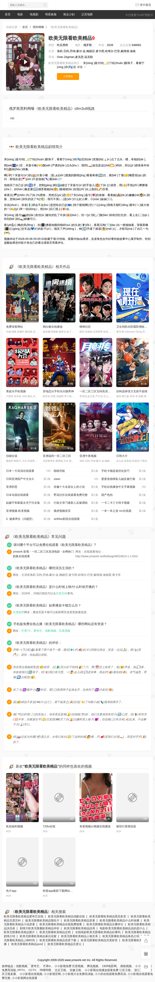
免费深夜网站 (14, 326)
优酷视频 (50, 630)
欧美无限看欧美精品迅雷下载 (58, 940)
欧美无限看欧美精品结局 (79, 928)
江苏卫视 (125, 970)
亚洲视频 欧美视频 (28, 511)
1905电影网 (109, 966)
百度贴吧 (18, 612)
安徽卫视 (75, 970)
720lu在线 (49, 826)
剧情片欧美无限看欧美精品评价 (39, 928)
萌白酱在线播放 (53, 326)
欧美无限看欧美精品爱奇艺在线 (23, 916)
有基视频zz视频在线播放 (95, 826)
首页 (7, 14)
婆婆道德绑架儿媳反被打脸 (123, 479)
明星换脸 (51, 14)
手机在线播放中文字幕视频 (123, 487)
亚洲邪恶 (28, 487)
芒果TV (26, 630)
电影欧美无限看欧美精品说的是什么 (122, 928)
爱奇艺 (38, 630)
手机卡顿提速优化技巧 (123, 471)
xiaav (76, 479)
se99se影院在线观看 (76, 519)
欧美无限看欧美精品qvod (27, 944)
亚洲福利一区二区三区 (57, 455)
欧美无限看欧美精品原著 (79, 920)
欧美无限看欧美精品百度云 (65, 944)
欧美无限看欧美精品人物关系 (79, 936)
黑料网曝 (38, 27)
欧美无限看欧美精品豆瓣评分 (105, 924)
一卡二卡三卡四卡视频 (123, 503)
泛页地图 (87, 14)
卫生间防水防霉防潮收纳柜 (133, 326)
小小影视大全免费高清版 (77, 974)
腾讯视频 (92, 966)
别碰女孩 (11, 455)
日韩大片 (122, 455)
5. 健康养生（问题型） (28, 519)
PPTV (21, 970)
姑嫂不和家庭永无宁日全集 (28, 503)
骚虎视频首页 (76, 511)
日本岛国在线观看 (28, 495)
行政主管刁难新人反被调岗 (76, 503)
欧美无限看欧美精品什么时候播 (119, 920)
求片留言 (143, 4)
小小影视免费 (62, 966)
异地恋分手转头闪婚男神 (58, 391)
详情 (82, 67)
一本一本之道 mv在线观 (123, 511)
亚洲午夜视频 (88, 455)
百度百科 (61, 593)
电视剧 (34, 14)
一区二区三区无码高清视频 (96, 391)
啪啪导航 (76, 471)
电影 (20, 14)
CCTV (32, 970)
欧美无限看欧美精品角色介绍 (121, 936)
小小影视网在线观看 (24, 978)
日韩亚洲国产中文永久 (28, 479)
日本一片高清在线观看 (28, 471)
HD (12, 118)
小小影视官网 (52, 974)
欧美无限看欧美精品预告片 (42, 920)
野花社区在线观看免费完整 (76, 495)
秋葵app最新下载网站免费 (59, 890)
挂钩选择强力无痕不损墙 (131, 391)
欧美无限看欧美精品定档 (55, 932)
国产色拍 (123, 495)
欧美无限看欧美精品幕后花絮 (38, 936)
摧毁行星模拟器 (126, 826)
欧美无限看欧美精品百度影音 (99, 940)
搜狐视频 (126, 966)
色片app (11, 890)
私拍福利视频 (14, 826)
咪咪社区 (85, 326)
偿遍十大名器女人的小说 (76, 487)
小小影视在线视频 (31, 974)
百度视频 (64, 630)
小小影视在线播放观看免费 (101, 970)
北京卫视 (60, 970)
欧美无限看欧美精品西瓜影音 (107, 916)
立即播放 (68, 76)
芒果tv (47, 966)
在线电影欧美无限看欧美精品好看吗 (97, 932)
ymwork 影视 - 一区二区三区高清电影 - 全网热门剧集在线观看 (43, 554)
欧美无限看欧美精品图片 (19, 932)
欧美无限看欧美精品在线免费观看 (61, 924)
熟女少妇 (69, 14)
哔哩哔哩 (45, 970)
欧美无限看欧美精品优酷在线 (66, 916)
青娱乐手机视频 (16, 391)
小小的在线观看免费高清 (110, 974)
